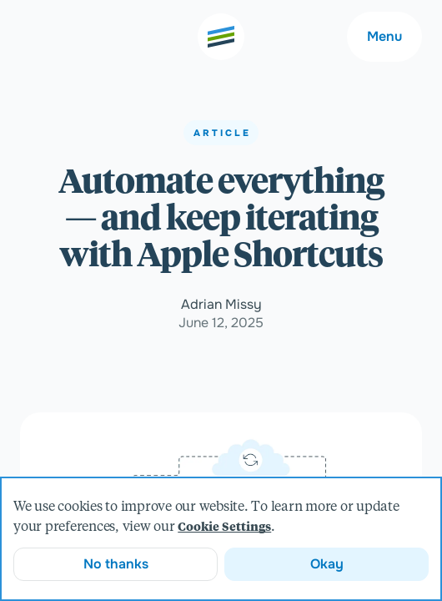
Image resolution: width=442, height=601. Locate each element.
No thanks (115, 564)
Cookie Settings (224, 527)
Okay (327, 564)
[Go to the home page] (221, 36)
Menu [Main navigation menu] (384, 36)
